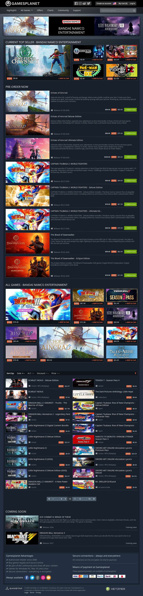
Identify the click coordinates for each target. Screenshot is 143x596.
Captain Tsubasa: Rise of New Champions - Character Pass (115, 415)
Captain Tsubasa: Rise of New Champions (114, 425)
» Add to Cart (63, 78)
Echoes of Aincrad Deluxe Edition (66, 116)
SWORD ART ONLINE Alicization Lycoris (113, 459)
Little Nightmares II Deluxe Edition (44, 436)
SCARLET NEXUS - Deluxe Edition (43, 380)
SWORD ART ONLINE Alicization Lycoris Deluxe (113, 471)
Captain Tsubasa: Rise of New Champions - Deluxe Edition (115, 403)
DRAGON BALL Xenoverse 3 (52, 533)
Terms (32, 592)
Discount (43, 373)
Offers (40, 10)
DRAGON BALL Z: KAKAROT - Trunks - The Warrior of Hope (47, 403)
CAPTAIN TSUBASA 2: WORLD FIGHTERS (69, 164)
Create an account (104, 3)
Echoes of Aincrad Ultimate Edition (67, 140)
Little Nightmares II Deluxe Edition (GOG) (47, 470)
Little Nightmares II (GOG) (40, 459)
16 (89, 498)
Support (77, 10)
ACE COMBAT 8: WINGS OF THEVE (55, 517)
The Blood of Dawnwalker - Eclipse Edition (70, 258)
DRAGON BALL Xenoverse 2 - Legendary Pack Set (49, 415)
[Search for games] (116, 10)
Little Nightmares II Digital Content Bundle (48, 425)
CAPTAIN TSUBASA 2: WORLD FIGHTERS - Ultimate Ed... (76, 211)
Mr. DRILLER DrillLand (105, 481)
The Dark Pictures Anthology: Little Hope (114, 391)
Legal (26, 592)
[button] (114, 3)
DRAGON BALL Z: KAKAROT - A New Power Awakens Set (48, 482)
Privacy (38, 592)
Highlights (11, 10)
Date (21, 373)
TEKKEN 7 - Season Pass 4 (107, 380)
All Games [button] (26, 10)
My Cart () (123, 3)
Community (63, 10)
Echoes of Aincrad (59, 93)
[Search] (134, 10)
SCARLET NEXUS (35, 391)
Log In (132, 3)
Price (56, 373)
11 (75, 498)
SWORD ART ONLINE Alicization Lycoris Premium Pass (113, 449)
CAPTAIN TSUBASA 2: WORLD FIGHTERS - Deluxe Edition (77, 187)
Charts (50, 10)
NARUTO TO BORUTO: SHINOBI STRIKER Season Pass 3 (114, 437)
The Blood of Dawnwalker (62, 235)
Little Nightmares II (37, 448)
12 (80, 498)
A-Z (31, 373)
